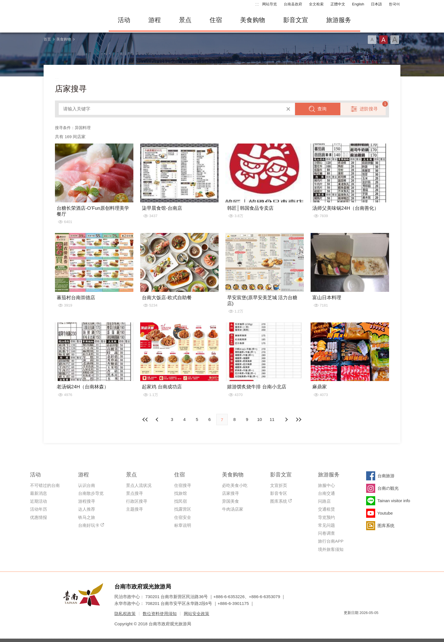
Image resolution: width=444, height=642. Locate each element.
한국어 (394, 4)
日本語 (376, 4)
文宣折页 (278, 485)
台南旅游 (385, 475)
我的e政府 (348, 623)
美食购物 (252, 19)
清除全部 (288, 109)
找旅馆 (180, 493)
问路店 (324, 501)
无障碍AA (368, 623)
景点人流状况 (138, 485)
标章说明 (182, 525)
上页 (286, 419)
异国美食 (230, 501)
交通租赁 (326, 509)
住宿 (216, 19)
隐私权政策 (125, 613)
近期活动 (38, 501)
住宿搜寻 (182, 485)
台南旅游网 (72, 20)
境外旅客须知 (330, 549)
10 (259, 419)
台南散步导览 (91, 493)
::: (257, 4)
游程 (154, 19)
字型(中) (383, 39)
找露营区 (182, 509)
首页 (47, 39)
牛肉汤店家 (232, 509)
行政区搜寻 (136, 501)
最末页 (298, 419)
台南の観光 (388, 488)
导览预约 (326, 517)
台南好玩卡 (88, 525)
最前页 (145, 419)
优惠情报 (38, 517)
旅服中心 (326, 485)
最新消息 (38, 493)
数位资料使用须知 (160, 613)
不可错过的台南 (45, 485)
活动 (124, 19)
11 (272, 419)
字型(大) (394, 39)
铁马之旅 (86, 517)
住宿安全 (182, 517)
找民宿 (180, 501)
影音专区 (278, 493)
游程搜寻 (86, 501)
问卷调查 (326, 533)
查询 (321, 108)
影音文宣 (295, 19)
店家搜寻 (230, 493)
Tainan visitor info (393, 500)
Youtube (385, 513)
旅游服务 (338, 19)
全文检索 (316, 4)
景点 (185, 19)
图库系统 (278, 501)
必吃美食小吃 (234, 485)
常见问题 (326, 525)
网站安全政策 (196, 613)
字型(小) (372, 39)
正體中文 (337, 4)
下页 (157, 419)
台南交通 (326, 493)
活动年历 (38, 509)
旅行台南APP (330, 541)
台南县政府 (293, 4)
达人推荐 (86, 509)
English (358, 4)
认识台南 (86, 485)
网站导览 (269, 4)
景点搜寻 (134, 493)
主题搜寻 (134, 509)
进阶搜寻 (369, 108)
